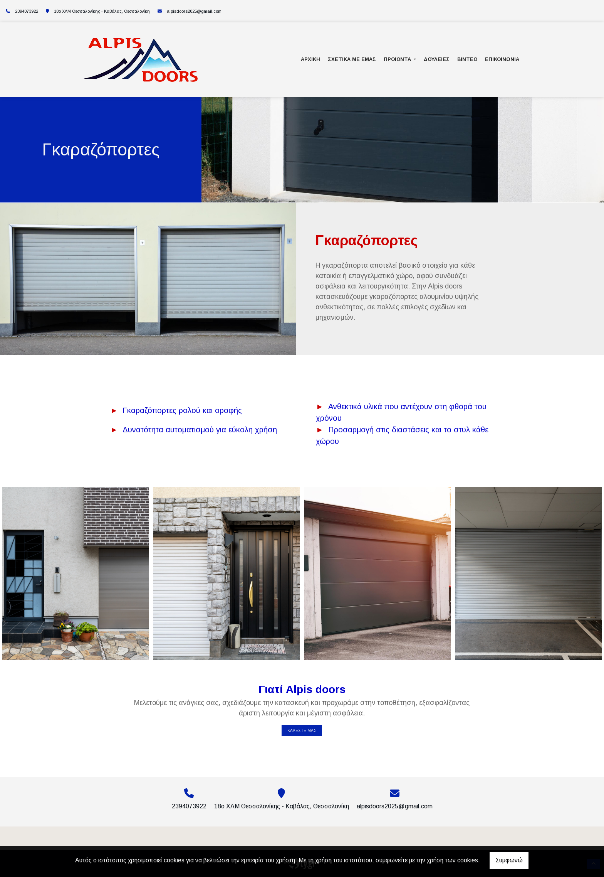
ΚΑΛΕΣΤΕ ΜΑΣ (301, 731)
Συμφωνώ (509, 860)
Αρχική (310, 59)
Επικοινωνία (502, 59)
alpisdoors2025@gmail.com (194, 11)
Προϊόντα (398, 59)
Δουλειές (437, 59)
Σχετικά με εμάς (352, 59)
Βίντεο (467, 59)
